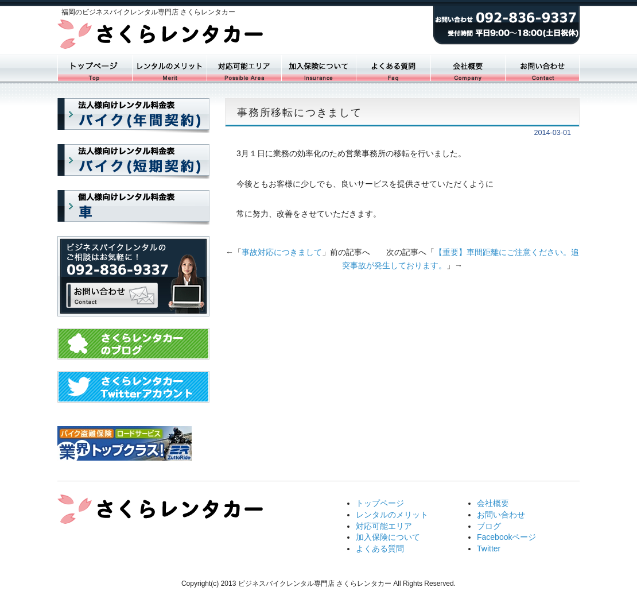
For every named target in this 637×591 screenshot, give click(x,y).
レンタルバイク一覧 (169, 68)
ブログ (489, 526)
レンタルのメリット (392, 514)
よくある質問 (393, 68)
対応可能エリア (244, 68)
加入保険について (318, 68)
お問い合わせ (542, 68)
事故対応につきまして (282, 252)
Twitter (488, 548)
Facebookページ (506, 537)
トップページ (94, 68)
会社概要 (467, 68)
